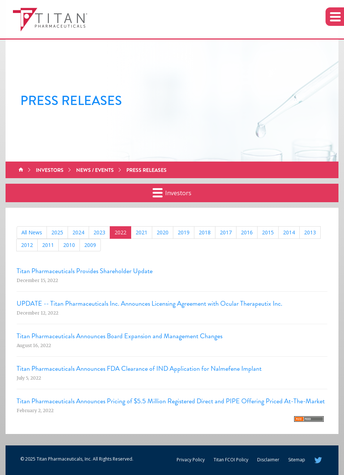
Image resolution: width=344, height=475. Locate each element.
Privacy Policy (191, 460)
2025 (57, 232)
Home (20, 170)
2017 (226, 232)
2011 (48, 244)
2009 (90, 244)
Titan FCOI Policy (231, 460)
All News (31, 232)
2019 (184, 232)
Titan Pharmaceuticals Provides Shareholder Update (85, 271)
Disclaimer (268, 460)
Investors (50, 170)
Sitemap (296, 460)
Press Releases (146, 170)
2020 (162, 232)
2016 (247, 232)
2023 (99, 232)
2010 (69, 244)
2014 (289, 232)
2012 (27, 244)
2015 (268, 232)
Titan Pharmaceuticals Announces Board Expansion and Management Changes (119, 336)
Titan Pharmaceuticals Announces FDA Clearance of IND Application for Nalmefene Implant (139, 368)
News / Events (95, 170)
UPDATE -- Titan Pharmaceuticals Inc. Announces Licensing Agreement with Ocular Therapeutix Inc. (149, 303)
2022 (120, 232)
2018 (205, 232)
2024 (78, 232)
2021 (141, 232)
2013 (310, 232)
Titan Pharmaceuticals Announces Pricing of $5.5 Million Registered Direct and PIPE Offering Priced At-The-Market (171, 401)
